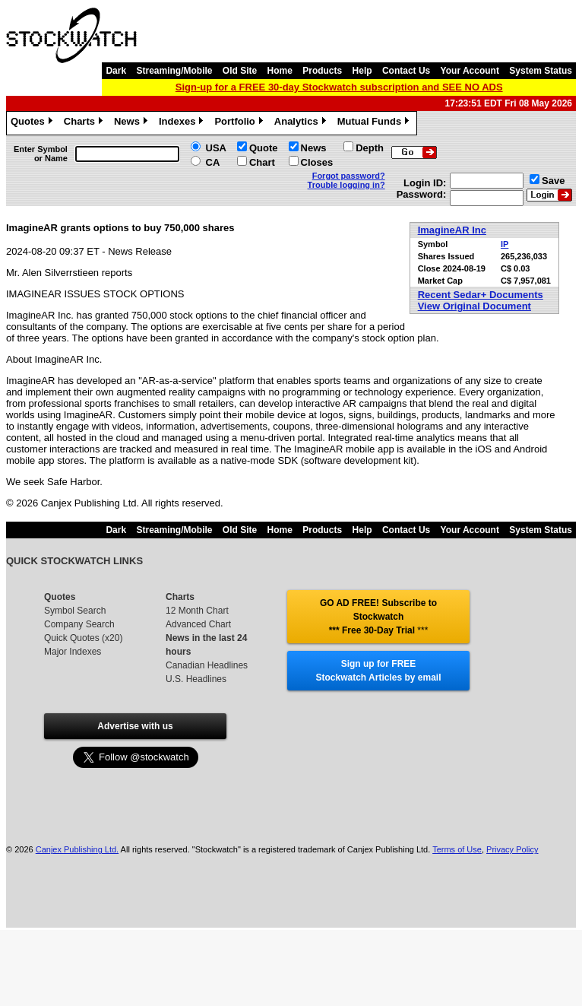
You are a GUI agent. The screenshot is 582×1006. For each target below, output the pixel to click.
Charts (85, 123)
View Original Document (474, 306)
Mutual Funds (375, 123)
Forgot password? (348, 175)
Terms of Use (457, 849)
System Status (540, 70)
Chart (262, 162)
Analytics (302, 123)
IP (504, 244)
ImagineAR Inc (452, 230)
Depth (370, 148)
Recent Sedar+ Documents (480, 294)
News (132, 123)
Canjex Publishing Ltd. (77, 849)
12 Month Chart (197, 610)
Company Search (79, 624)
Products (322, 70)
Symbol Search (75, 610)
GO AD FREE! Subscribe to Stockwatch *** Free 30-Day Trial (378, 617)
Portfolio (240, 123)
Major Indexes (72, 651)
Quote (263, 148)
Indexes (183, 123)
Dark (116, 70)
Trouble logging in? (346, 184)
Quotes (33, 123)
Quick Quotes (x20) (83, 638)
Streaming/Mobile (174, 70)
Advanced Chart (198, 624)
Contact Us (406, 70)
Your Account (470, 70)
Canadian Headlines (207, 665)
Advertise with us (134, 726)
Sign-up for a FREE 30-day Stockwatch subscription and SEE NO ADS (339, 87)
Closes (317, 162)
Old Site (240, 70)
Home (280, 70)
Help (362, 70)
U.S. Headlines (196, 679)
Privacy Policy (512, 849)
